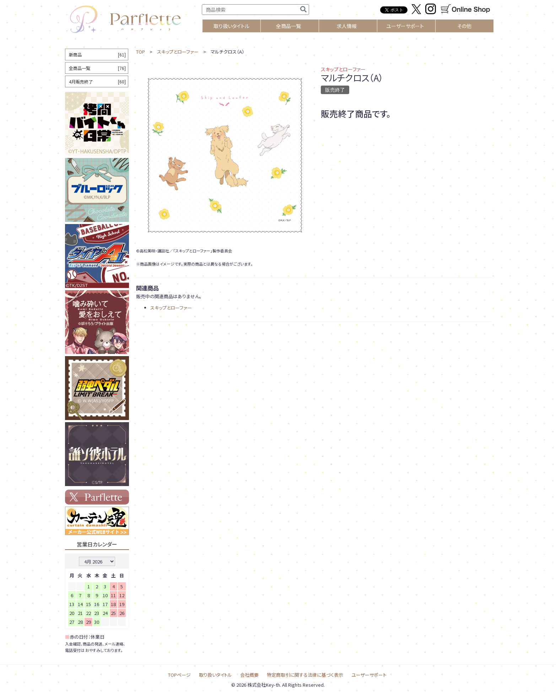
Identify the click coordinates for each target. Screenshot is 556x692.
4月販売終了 (97, 81)
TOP (140, 51)
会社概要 (249, 674)
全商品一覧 (288, 25)
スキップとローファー (178, 51)
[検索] (303, 9)
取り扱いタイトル (215, 674)
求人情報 (347, 25)
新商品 (97, 54)
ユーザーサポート (405, 25)
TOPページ (179, 674)
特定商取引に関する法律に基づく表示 (305, 674)
